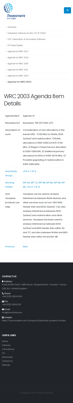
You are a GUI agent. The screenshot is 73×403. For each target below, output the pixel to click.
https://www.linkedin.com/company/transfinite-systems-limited (34, 320)
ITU (3, 353)
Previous (10, 246)
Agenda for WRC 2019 (18, 63)
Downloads (7, 357)
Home (5, 341)
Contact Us (7, 361)
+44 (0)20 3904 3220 (12, 296)
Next (25, 246)
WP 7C (34, 182)
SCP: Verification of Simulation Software (26, 39)
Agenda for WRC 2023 (18, 57)
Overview (12, 27)
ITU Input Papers (15, 45)
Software (6, 345)
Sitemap (6, 365)
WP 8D (49, 182)
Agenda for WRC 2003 (19, 82)
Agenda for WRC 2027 (18, 51)
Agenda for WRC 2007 (18, 75)
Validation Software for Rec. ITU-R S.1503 (27, 33)
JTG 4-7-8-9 (29, 171)
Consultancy (8, 349)
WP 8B (42, 182)
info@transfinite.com (12, 312)
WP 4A (26, 182)
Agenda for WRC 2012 (18, 69)
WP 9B (57, 182)
